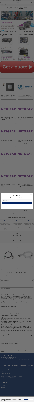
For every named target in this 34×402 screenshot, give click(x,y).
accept (26, 399)
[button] (31, 194)
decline (31, 399)
